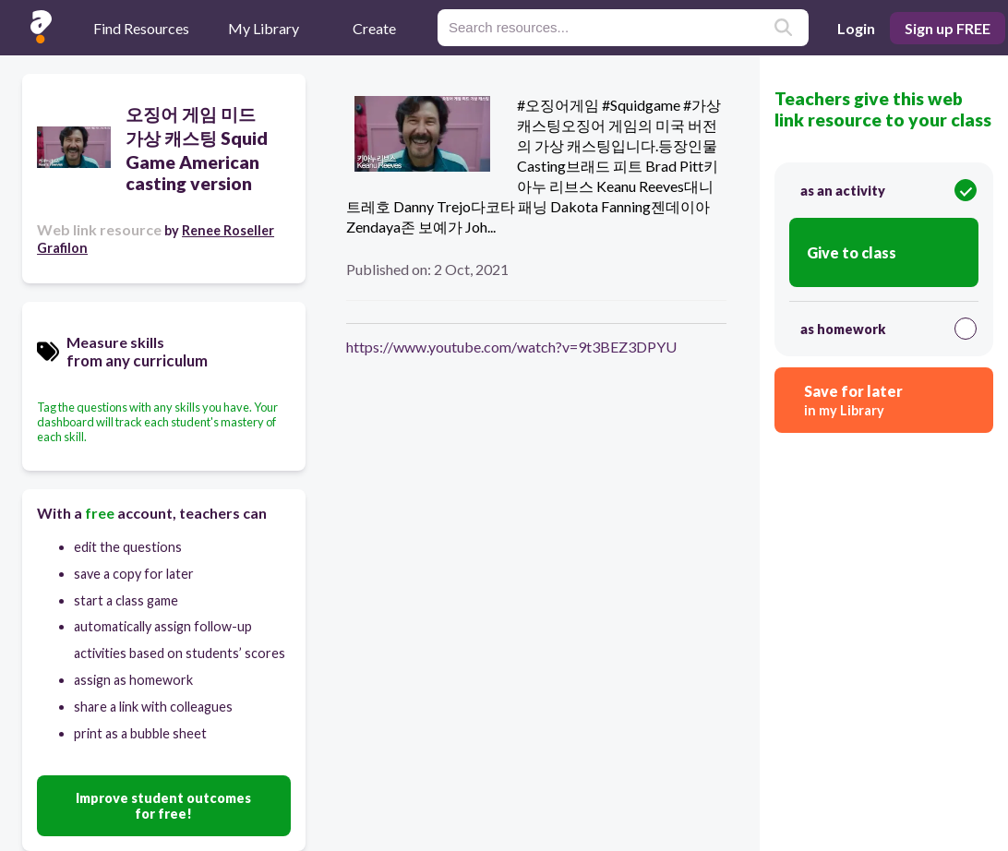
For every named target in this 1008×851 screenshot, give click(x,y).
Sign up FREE (947, 28)
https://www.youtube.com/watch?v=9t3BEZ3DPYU (511, 346)
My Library (263, 28)
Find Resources (141, 28)
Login (856, 28)
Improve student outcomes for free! (163, 805)
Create (374, 28)
